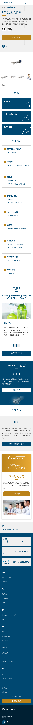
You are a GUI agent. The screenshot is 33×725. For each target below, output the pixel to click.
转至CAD (16, 390)
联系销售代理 (16, 494)
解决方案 (4, 572)
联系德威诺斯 (16, 701)
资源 (3, 669)
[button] (4, 722)
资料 (3, 674)
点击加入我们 (5, 653)
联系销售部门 (16, 37)
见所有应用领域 (16, 353)
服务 (3, 610)
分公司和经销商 (6, 636)
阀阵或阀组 (5, 598)
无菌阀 (3, 602)
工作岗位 (4, 657)
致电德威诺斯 (16, 696)
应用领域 (4, 581)
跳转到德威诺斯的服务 (16, 444)
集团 (3, 626)
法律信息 (4, 688)
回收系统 (4, 594)
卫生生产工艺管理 (7, 577)
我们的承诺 (5, 640)
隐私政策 (4, 692)
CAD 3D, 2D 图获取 (7, 678)
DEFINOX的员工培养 (7, 661)
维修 (3, 619)
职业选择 (4, 648)
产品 (3, 589)
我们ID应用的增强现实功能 (9, 615)
